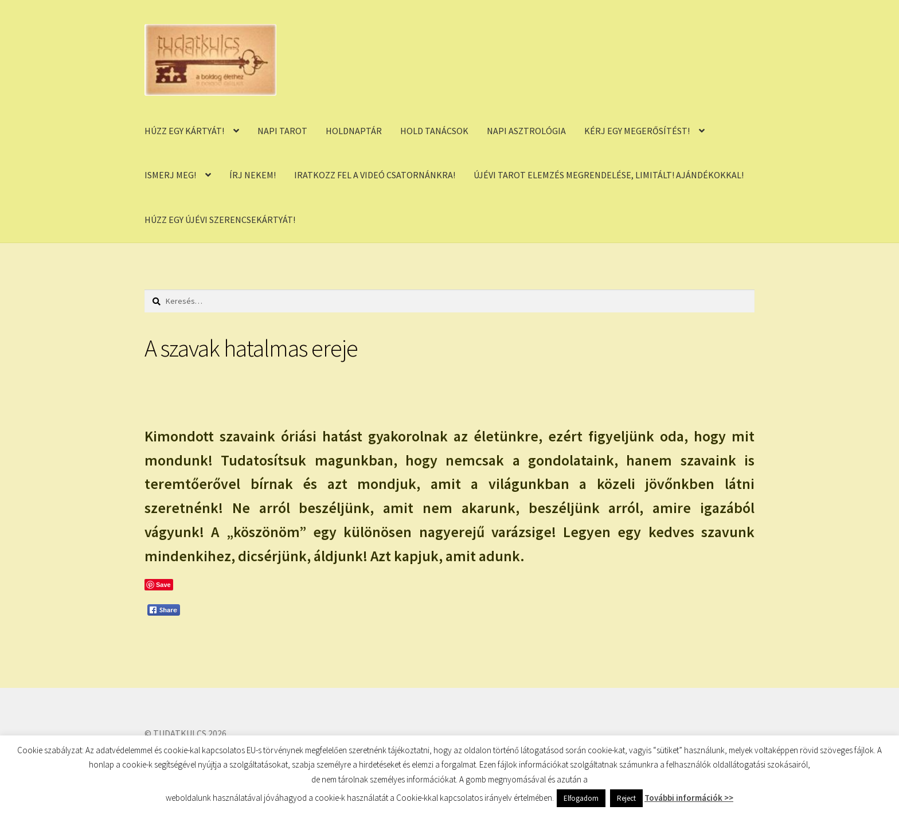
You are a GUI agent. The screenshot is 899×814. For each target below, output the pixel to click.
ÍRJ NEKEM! (252, 175)
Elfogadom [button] (581, 798)
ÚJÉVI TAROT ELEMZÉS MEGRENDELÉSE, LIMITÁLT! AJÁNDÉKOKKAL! (609, 175)
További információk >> (688, 797)
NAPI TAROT (282, 130)
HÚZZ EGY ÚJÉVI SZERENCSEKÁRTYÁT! (219, 219)
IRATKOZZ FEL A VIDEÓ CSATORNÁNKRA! (374, 175)
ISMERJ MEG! (170, 175)
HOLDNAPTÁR (354, 130)
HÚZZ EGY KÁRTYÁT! (184, 130)
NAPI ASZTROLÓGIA (526, 130)
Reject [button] (626, 798)
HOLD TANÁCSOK (434, 130)
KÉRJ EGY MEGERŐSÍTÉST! (637, 130)
